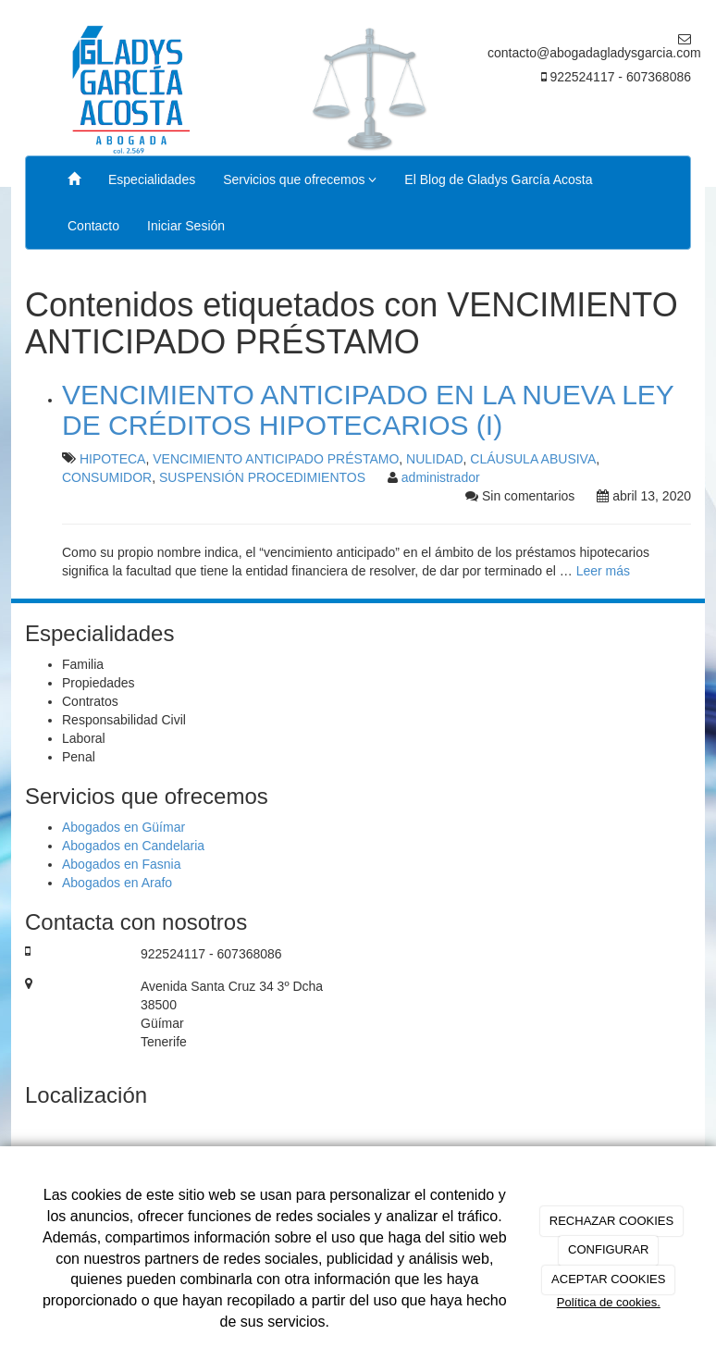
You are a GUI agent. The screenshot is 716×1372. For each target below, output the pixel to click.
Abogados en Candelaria (133, 845)
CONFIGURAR (608, 1249)
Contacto (93, 225)
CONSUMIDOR (107, 477)
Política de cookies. (608, 1302)
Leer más (603, 570)
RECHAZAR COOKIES (611, 1221)
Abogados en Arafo (117, 882)
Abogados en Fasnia (121, 864)
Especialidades (151, 179)
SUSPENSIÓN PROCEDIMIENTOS (262, 477)
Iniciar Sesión (186, 225)
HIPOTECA (113, 458)
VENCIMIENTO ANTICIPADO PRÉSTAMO (276, 458)
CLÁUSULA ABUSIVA (533, 458)
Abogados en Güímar (123, 827)
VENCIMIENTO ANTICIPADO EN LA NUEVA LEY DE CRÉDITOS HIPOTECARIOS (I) (367, 409)
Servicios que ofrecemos (300, 179)
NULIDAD (434, 458)
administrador (440, 477)
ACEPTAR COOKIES (608, 1279)
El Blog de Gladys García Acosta (498, 179)
